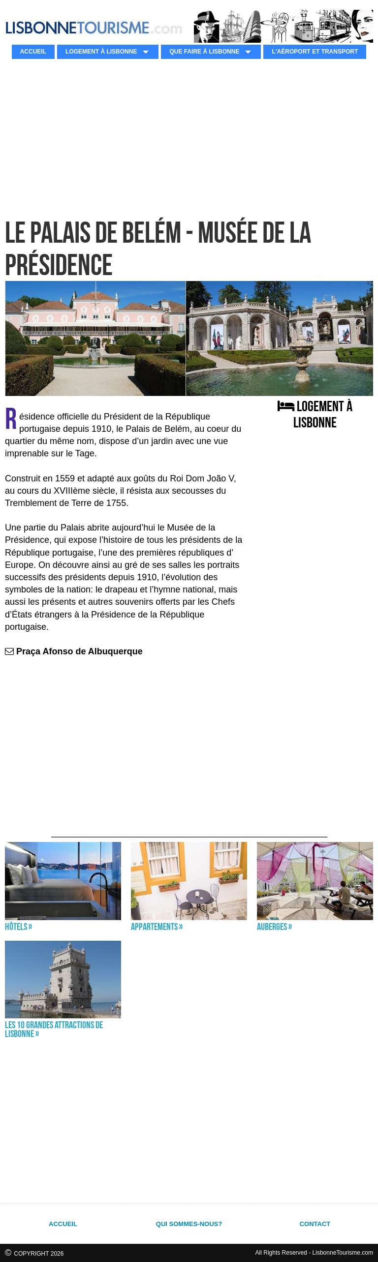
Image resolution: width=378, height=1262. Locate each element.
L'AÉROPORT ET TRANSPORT (315, 51)
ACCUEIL (33, 51)
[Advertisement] (189, 137)
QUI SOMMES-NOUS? (189, 1224)
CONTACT (315, 1224)
